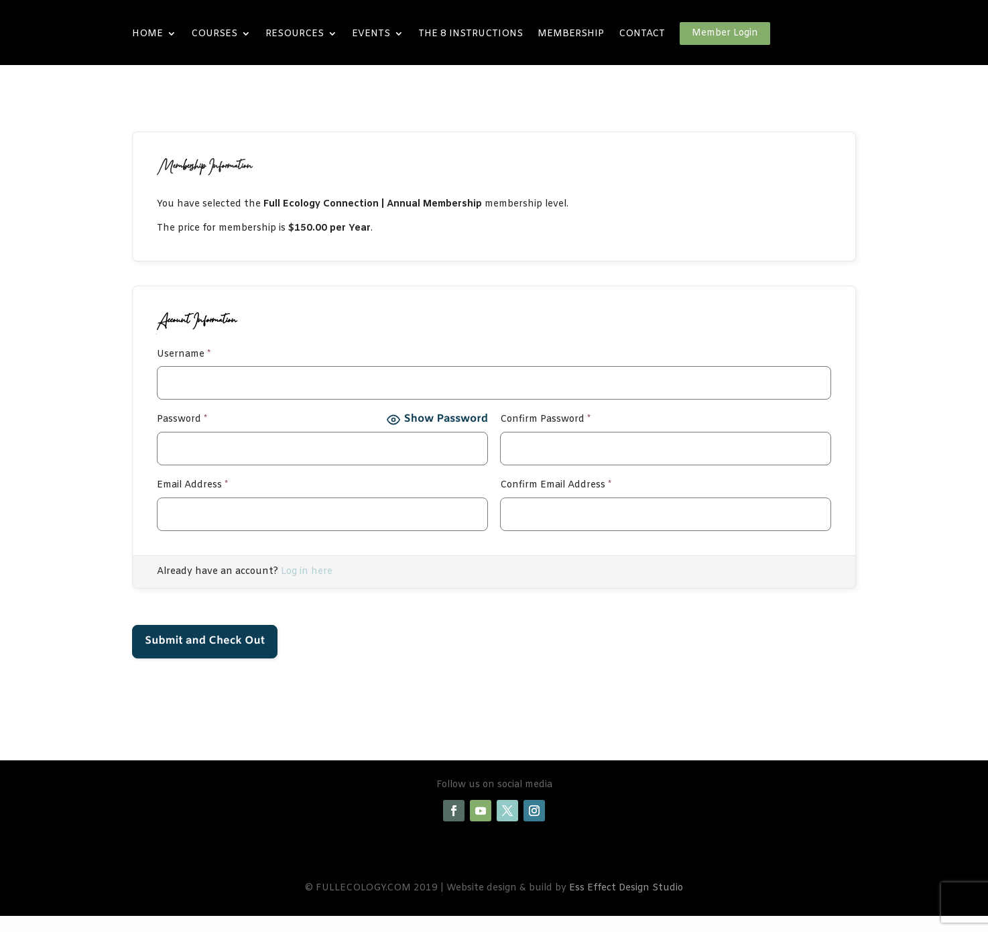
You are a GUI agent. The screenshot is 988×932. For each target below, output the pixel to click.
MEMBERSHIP (571, 33)
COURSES (214, 33)
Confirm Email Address (555, 485)
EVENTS (371, 33)
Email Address (192, 485)
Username (183, 354)
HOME (147, 33)
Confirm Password (545, 419)
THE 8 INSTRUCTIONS (470, 33)
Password (182, 419)
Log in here (306, 571)
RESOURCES (294, 33)
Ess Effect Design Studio (626, 888)
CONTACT (642, 33)
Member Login (725, 33)
